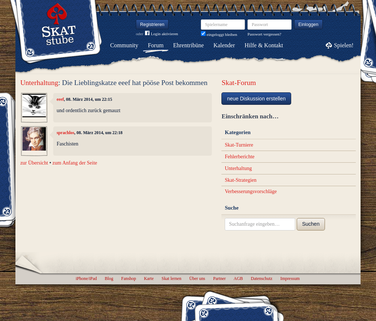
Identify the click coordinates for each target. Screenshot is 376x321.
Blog (109, 278)
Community (124, 45)
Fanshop (128, 278)
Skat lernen (171, 278)
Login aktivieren (161, 34)
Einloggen (309, 24)
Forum (156, 45)
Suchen (310, 224)
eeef (60, 99)
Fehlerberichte (239, 156)
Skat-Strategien (240, 180)
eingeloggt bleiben (219, 34)
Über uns (197, 278)
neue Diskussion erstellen (256, 99)
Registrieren (152, 24)
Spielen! (344, 45)
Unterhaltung (39, 82)
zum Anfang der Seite (75, 163)
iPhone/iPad (86, 278)
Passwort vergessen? (264, 34)
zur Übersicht (34, 163)
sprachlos (65, 132)
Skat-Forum (238, 82)
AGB (238, 278)
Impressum (290, 278)
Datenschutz (261, 278)
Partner (219, 278)
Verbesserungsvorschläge (251, 191)
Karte (148, 278)
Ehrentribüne (188, 45)
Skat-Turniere (239, 145)
